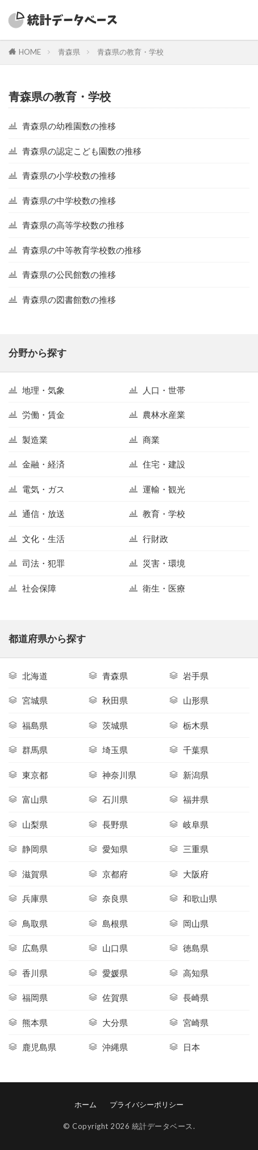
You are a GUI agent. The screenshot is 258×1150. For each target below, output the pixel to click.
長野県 (115, 824)
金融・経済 (43, 464)
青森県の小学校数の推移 (69, 175)
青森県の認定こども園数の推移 (82, 151)
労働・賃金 (43, 414)
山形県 (196, 700)
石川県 (115, 799)
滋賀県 (35, 874)
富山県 (35, 799)
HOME (30, 51)
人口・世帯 (164, 390)
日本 (191, 1047)
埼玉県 (115, 750)
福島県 (35, 725)
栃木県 (196, 725)
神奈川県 (119, 775)
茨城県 (115, 725)
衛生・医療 (164, 588)
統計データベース (162, 1126)
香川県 (35, 973)
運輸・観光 (164, 489)
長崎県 (196, 997)
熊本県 (35, 1022)
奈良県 (115, 898)
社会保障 (39, 588)
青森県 (69, 51)
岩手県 (196, 676)
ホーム (85, 1104)
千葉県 (196, 750)
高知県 (196, 973)
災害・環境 (164, 563)
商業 (151, 439)
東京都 (35, 775)
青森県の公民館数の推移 (69, 274)
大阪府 (196, 874)
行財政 (155, 538)
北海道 (35, 676)
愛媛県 (115, 973)
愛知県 (115, 849)
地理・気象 (43, 390)
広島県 (35, 948)
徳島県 (196, 948)
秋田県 (115, 700)
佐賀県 (115, 997)
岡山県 (196, 923)
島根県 (115, 923)
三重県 (196, 849)
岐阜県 (196, 824)
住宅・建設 (164, 464)
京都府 (115, 874)
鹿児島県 (39, 1047)
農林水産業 (164, 414)
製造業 (35, 439)
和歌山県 (200, 898)
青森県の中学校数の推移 (69, 200)
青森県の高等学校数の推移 (73, 225)
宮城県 (35, 700)
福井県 (196, 799)
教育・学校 (164, 513)
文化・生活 (43, 538)
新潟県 (196, 775)
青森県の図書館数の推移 (69, 299)
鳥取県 (35, 923)
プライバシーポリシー (147, 1104)
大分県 (115, 1022)
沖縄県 (115, 1047)
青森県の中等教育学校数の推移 (82, 250)
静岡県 (35, 849)
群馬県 (35, 750)
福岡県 (35, 997)
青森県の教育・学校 (130, 51)
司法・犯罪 (43, 563)
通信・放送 (43, 513)
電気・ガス (43, 489)
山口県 (115, 948)
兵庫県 (35, 898)
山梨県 (35, 824)
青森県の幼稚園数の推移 (69, 126)
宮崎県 (196, 1022)
